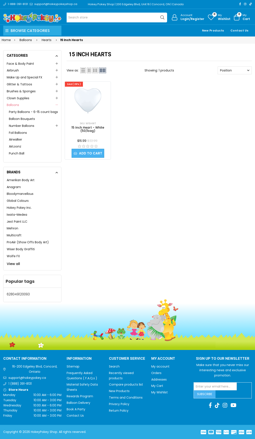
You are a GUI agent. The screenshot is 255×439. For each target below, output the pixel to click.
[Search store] (117, 17)
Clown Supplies (18, 98)
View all (13, 263)
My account (160, 366)
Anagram (14, 187)
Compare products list (126, 384)
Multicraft (14, 235)
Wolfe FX (13, 256)
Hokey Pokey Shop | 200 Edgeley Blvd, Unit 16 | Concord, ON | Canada (136, 4)
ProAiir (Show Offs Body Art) (28, 242)
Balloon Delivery (78, 403)
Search (114, 366)
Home (6, 40)
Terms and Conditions (126, 397)
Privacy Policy (119, 404)
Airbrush (13, 70)
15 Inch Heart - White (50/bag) (87, 129)
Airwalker (15, 139)
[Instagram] (245, 4)
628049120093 (18, 294)
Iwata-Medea (17, 214)
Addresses (159, 379)
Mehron (12, 228)
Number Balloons (21, 126)
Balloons (13, 105)
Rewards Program (80, 396)
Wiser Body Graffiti (21, 249)
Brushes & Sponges (21, 91)
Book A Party (76, 409)
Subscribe (204, 394)
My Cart (157, 386)
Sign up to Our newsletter (222, 358)
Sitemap (73, 366)
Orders (156, 373)
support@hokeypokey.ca (27, 378)
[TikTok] (250, 4)
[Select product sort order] (235, 70)
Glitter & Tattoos (19, 84)
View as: (73, 70)
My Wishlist (159, 392)
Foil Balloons (18, 133)
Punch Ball (16, 153)
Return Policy (118, 410)
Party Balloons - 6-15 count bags (33, 112)
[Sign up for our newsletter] (215, 386)
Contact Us (239, 30)
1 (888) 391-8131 (20, 383)
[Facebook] (240, 4)
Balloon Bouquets (22, 119)
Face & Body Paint (20, 63)
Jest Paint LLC (17, 221)
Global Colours (18, 201)
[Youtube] (233, 405)
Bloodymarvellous (20, 194)
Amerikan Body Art (21, 180)
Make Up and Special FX (24, 77)
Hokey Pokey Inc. (19, 207)
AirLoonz (15, 146)
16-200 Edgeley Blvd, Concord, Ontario (34, 369)
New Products (213, 30)
